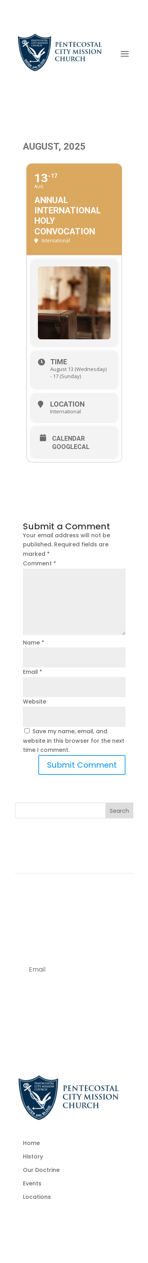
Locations (37, 1197)
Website (34, 702)
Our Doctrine (41, 1170)
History (33, 1156)
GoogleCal (71, 447)
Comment (39, 563)
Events (32, 1183)
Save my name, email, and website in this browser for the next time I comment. (73, 740)
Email (32, 672)
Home (31, 1143)
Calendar (68, 438)
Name (33, 643)
